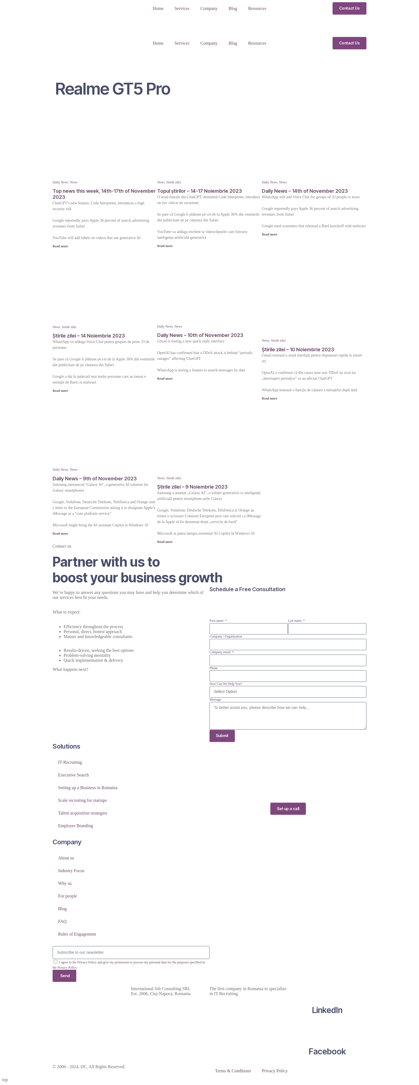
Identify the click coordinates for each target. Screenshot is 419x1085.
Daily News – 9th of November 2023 (95, 478)
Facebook (327, 1052)
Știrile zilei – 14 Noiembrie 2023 (89, 336)
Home (158, 8)
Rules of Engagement (77, 934)
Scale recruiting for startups (82, 800)
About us (66, 858)
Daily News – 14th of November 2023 (305, 191)
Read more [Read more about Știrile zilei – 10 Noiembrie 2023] (269, 398)
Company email (220, 652)
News (73, 182)
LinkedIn (327, 1011)
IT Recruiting (70, 762)
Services (182, 8)
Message (215, 699)
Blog (232, 8)
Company (208, 8)
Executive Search (73, 775)
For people (67, 896)
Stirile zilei (173, 182)
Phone (213, 668)
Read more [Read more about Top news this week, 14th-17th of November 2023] (60, 246)
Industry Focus (71, 871)
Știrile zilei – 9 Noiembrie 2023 (192, 487)
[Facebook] (327, 1031)
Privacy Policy (275, 1071)
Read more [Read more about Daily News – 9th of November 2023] (60, 533)
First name (216, 621)
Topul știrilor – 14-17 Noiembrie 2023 (199, 191)
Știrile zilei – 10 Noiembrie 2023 (298, 349)
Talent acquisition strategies (82, 813)
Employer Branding (75, 826)
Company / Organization (225, 636)
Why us (65, 883)
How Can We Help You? (225, 684)
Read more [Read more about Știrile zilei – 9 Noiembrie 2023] (165, 542)
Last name (295, 621)
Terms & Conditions (233, 1071)
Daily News (60, 182)
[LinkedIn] (327, 989)
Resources (257, 8)
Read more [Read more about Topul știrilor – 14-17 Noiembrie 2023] (165, 246)
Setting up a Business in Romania (88, 788)
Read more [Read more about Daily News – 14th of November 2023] (269, 234)
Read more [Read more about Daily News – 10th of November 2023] (165, 379)
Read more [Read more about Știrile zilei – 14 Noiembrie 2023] (60, 391)
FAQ (62, 921)
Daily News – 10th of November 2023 (200, 335)
